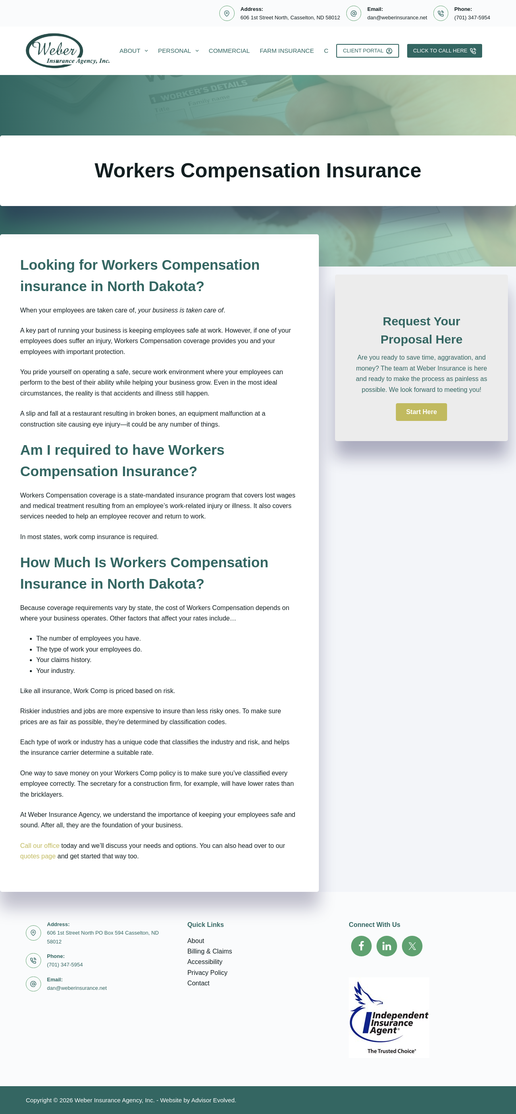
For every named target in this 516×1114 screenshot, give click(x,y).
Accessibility (205, 961)
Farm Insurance (287, 50)
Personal (180, 51)
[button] (421, 412)
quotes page (38, 856)
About (135, 51)
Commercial (229, 50)
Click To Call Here (444, 51)
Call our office (40, 845)
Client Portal (367, 51)
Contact (198, 983)
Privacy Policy (207, 972)
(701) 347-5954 (472, 18)
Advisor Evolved (213, 1100)
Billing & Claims (209, 951)
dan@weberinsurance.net (397, 18)
